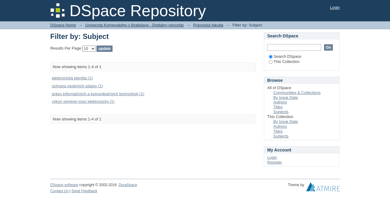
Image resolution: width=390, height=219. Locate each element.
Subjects (281, 111)
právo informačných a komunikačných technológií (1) (98, 94)
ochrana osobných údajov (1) (77, 86)
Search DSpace (285, 56)
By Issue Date (285, 97)
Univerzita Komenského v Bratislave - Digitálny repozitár (134, 25)
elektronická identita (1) (72, 78)
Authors (280, 102)
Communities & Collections (297, 92)
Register (274, 162)
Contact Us (59, 191)
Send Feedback (85, 191)
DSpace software (64, 185)
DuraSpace (128, 185)
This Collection (284, 61)
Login (335, 7)
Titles (278, 107)
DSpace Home (63, 25)
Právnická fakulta (208, 25)
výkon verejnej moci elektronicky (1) (83, 101)
